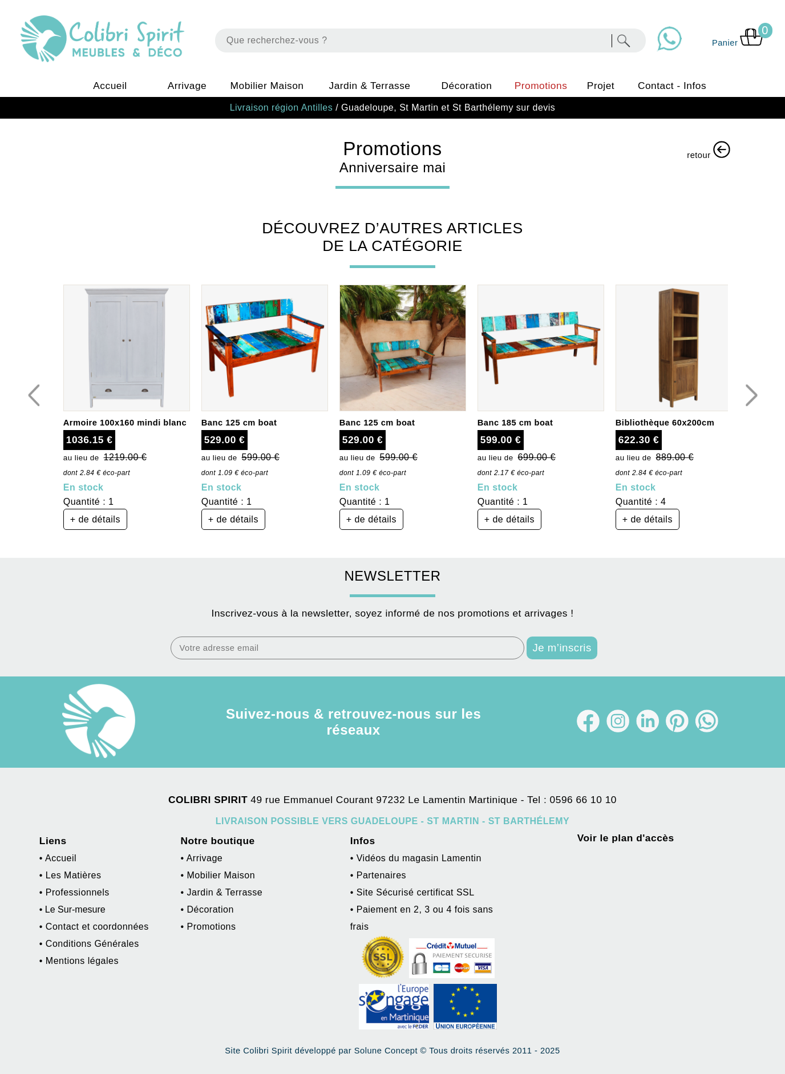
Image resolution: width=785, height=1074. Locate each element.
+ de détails (95, 519)
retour (708, 150)
